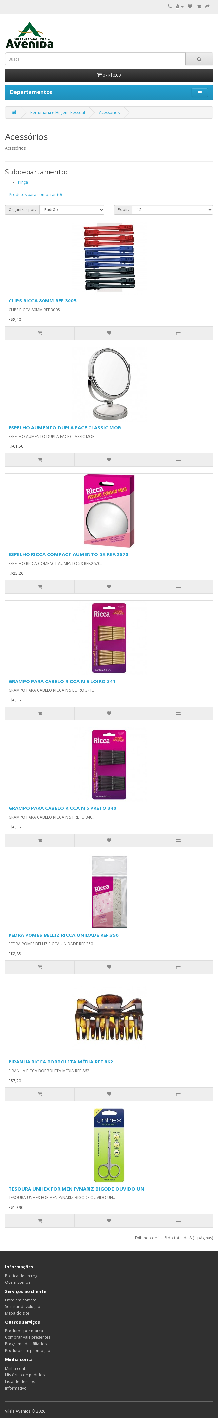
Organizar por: (22, 209)
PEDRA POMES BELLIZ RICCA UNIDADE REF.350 (64, 935)
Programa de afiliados (26, 1344)
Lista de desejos (20, 1381)
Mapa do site (17, 1313)
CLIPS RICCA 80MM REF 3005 (43, 300)
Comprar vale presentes (27, 1337)
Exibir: (123, 209)
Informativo (16, 1388)
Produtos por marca (24, 1331)
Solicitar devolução (22, 1306)
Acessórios (109, 112)
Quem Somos (17, 1282)
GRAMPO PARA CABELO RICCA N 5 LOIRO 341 (62, 681)
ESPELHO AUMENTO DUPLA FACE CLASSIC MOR (65, 427)
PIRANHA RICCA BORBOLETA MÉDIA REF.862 (61, 1061)
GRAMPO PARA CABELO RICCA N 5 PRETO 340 (62, 808)
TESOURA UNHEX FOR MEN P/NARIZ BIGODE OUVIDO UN (76, 1188)
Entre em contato (21, 1300)
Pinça (23, 182)
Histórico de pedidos (25, 1375)
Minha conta (16, 1368)
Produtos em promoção (27, 1350)
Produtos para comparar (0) (35, 194)
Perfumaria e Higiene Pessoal (57, 112)
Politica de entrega (22, 1276)
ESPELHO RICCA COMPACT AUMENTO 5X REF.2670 (68, 554)
